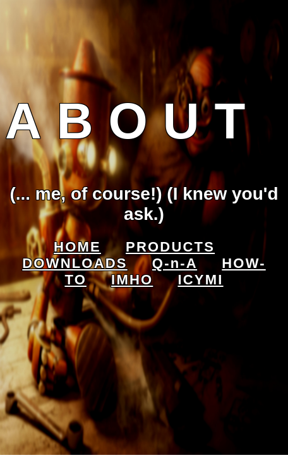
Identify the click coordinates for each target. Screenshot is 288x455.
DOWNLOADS (74, 263)
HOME (77, 247)
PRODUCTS (170, 247)
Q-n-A (174, 263)
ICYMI (200, 280)
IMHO (132, 280)
